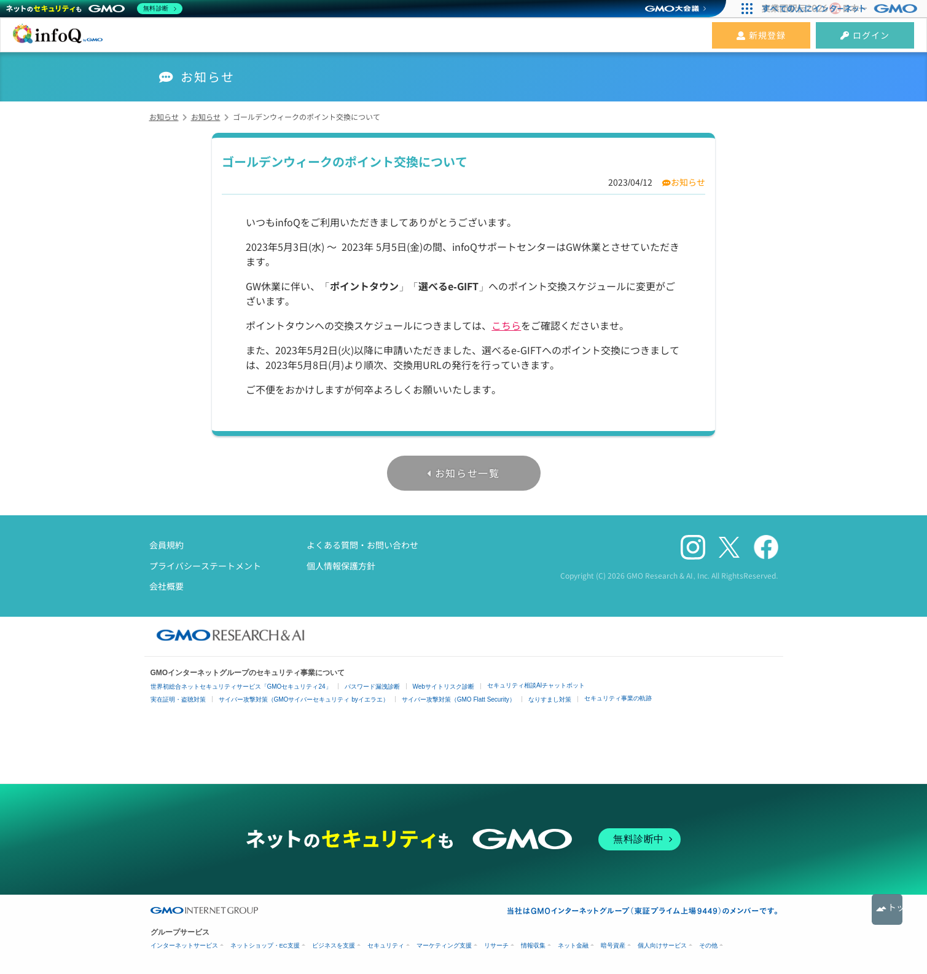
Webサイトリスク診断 (443, 686)
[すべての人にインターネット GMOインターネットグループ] (841, 8)
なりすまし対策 (549, 699)
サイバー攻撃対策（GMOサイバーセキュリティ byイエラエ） (304, 699)
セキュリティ (385, 945)
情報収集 (533, 945)
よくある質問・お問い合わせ (362, 545)
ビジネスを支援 (333, 945)
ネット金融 (573, 945)
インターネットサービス (184, 945)
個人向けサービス (662, 945)
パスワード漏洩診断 (372, 686)
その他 (708, 945)
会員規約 (166, 545)
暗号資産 (613, 945)
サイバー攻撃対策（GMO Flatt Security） (458, 699)
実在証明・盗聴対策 (178, 699)
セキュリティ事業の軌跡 (618, 698)
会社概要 (166, 586)
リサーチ (496, 945)
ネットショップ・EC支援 (265, 945)
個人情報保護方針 (341, 566)
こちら (506, 325)
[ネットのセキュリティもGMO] (94, 8)
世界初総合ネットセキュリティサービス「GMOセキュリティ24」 (241, 686)
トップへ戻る (887, 909)
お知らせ (688, 182)
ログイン (865, 35)
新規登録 (761, 35)
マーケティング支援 (444, 945)
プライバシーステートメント (205, 566)
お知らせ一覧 (467, 472)
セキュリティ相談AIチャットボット (536, 685)
